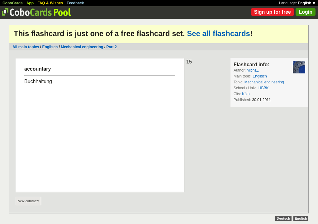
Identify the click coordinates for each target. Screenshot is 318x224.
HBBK (264, 88)
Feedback (75, 3)
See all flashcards (218, 33)
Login (305, 12)
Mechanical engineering (82, 47)
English (307, 3)
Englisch (50, 47)
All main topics (25, 47)
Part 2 (111, 47)
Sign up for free (272, 12)
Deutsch (283, 218)
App (30, 3)
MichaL (253, 70)
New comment (28, 201)
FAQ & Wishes (50, 3)
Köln (245, 94)
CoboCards (12, 3)
